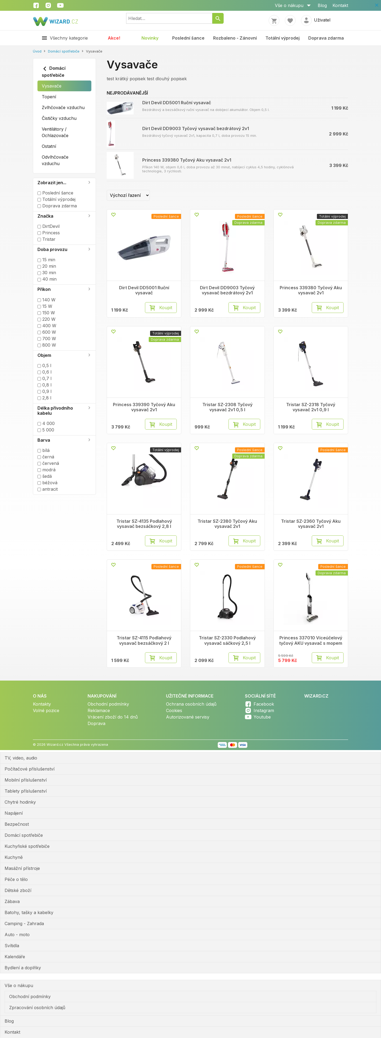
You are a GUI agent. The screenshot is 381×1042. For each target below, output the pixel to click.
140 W (46, 299)
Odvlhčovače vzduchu (55, 160)
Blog (322, 5)
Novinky (149, 38)
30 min (46, 272)
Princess (48, 232)
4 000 (46, 423)
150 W (46, 312)
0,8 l (44, 385)
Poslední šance (188, 38)
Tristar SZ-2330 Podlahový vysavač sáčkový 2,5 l (227, 640)
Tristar (46, 239)
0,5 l (44, 365)
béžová (47, 482)
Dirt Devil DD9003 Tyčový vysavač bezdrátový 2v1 (195, 128)
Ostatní (49, 146)
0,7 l (44, 378)
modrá (46, 469)
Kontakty (42, 704)
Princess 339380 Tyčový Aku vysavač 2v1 (186, 160)
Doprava (96, 723)
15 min (46, 259)
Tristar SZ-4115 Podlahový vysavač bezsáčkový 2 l (144, 640)
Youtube (262, 717)
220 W (46, 319)
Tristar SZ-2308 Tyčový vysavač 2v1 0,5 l (227, 407)
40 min (47, 279)
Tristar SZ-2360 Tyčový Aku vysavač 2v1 (311, 524)
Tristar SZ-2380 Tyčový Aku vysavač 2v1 (227, 524)
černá (45, 456)
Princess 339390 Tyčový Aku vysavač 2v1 (144, 407)
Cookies (174, 710)
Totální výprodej (282, 38)
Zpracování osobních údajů (37, 1007)
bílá (43, 450)
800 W (46, 345)
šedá (44, 476)
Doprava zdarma (326, 38)
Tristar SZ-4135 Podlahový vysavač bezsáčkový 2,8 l (144, 524)
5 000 (45, 430)
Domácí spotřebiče (63, 51)
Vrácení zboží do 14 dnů (113, 717)
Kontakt (340, 5)
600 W (46, 332)
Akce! (114, 38)
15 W (44, 306)
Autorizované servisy (187, 717)
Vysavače (51, 86)
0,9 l (44, 391)
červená (48, 463)
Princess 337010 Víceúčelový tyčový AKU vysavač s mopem (310, 640)
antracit (47, 489)
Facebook (264, 704)
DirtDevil (48, 226)
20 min (46, 266)
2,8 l (44, 397)
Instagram (264, 710)
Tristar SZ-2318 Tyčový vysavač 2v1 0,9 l (310, 407)
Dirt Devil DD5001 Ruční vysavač (176, 102)
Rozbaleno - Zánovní (235, 38)
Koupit (165, 307)
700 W (46, 338)
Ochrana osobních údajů (191, 704)
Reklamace (99, 710)
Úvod (37, 51)
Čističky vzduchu (59, 118)
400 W (46, 325)
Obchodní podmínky (108, 704)
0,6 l (44, 372)
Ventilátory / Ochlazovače (55, 132)
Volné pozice (46, 710)
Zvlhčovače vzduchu (63, 107)
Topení (49, 96)
